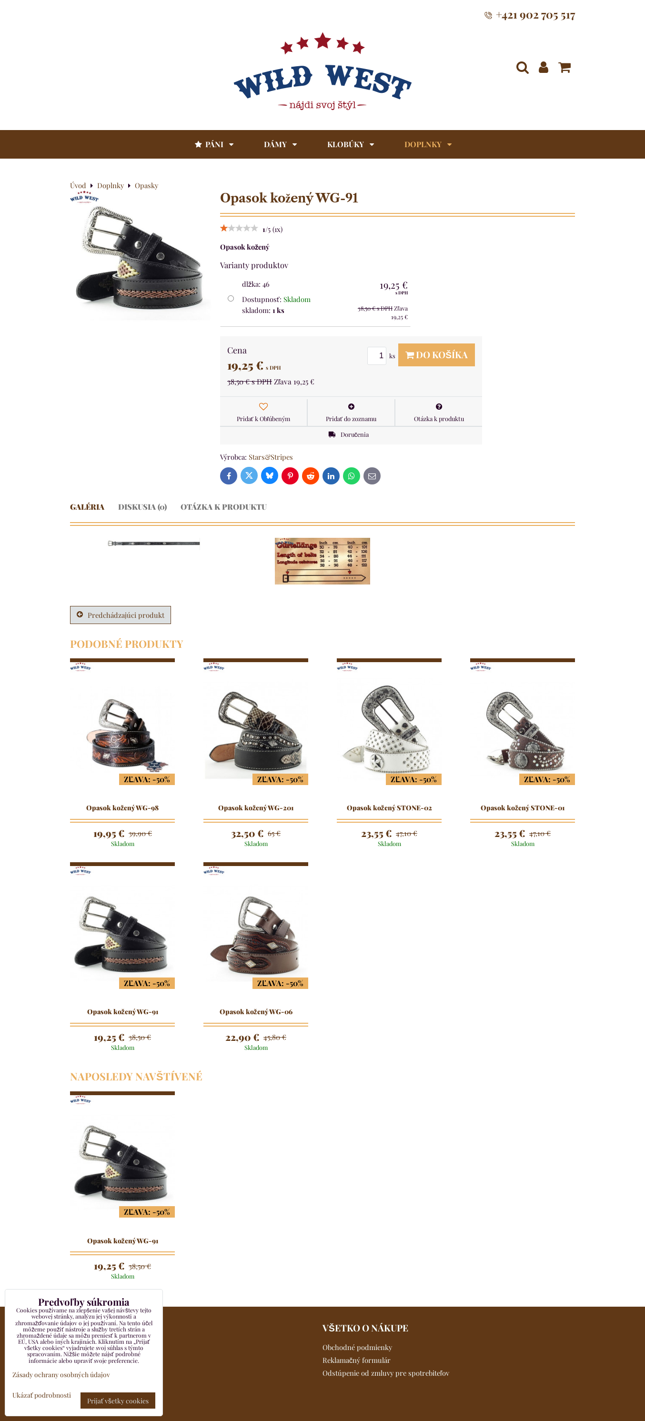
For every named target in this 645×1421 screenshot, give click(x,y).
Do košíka (436, 354)
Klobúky (350, 144)
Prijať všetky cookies (118, 1400)
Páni (213, 144)
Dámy (280, 144)
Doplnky (428, 144)
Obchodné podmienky (357, 1347)
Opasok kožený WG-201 (255, 808)
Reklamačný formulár (356, 1360)
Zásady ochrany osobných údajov (61, 1374)
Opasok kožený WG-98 (122, 808)
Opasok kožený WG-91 (122, 1012)
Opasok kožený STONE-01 (522, 808)
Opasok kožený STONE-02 (389, 808)
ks (382, 356)
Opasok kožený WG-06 (256, 1012)
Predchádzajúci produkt (120, 615)
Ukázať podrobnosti (41, 1395)
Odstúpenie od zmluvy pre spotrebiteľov (385, 1373)
